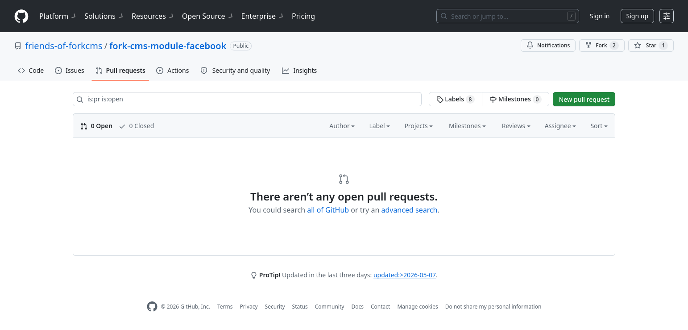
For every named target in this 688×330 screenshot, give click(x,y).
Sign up (637, 16)
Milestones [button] (467, 125)
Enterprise (263, 16)
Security (275, 306)
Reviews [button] (516, 125)
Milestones (515, 99)
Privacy (249, 306)
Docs (357, 306)
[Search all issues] (247, 99)
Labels (455, 99)
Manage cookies (417, 306)
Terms (225, 306)
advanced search (409, 210)
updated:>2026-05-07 (404, 275)
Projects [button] (418, 125)
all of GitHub (328, 210)
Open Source (208, 16)
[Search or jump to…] (508, 16)
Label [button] (379, 125)
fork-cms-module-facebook (168, 46)
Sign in (599, 16)
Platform (58, 16)
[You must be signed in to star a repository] (651, 45)
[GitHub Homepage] (152, 306)
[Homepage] (21, 16)
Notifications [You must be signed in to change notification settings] (548, 45)
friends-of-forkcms (63, 46)
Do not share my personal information (493, 306)
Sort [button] (599, 125)
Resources (153, 16)
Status (300, 306)
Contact (380, 306)
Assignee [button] (560, 125)
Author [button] (342, 125)
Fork (601, 45)
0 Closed (136, 125)
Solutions (104, 16)
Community (329, 306)
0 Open (96, 125)
